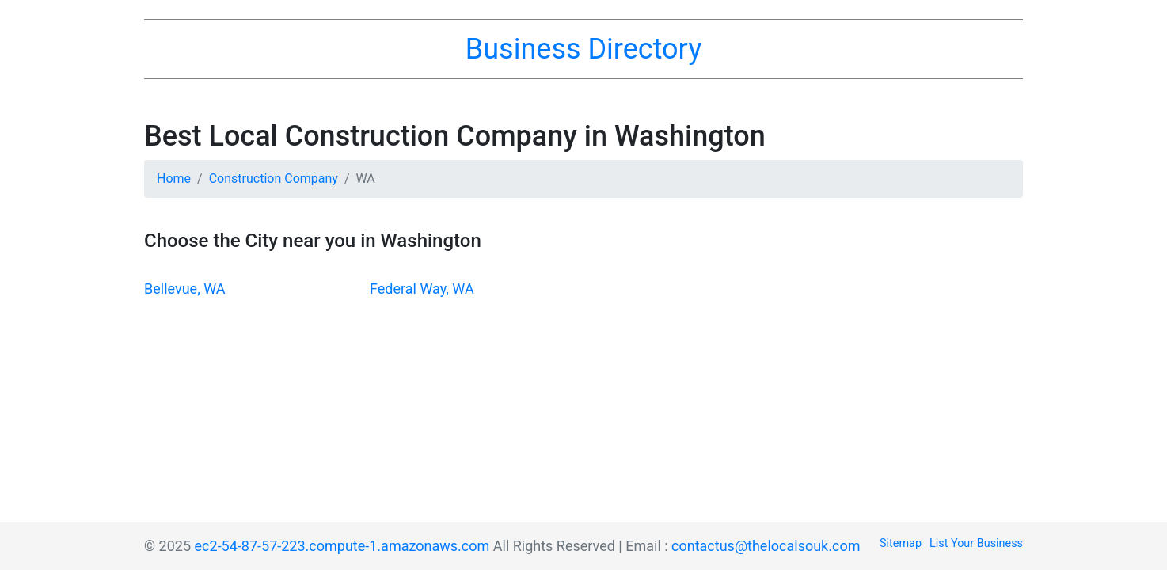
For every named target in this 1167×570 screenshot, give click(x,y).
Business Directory (583, 49)
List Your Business (976, 543)
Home (174, 178)
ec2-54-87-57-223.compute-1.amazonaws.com (342, 546)
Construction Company (273, 178)
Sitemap (901, 543)
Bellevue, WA (184, 288)
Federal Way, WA (422, 288)
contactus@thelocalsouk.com (765, 546)
